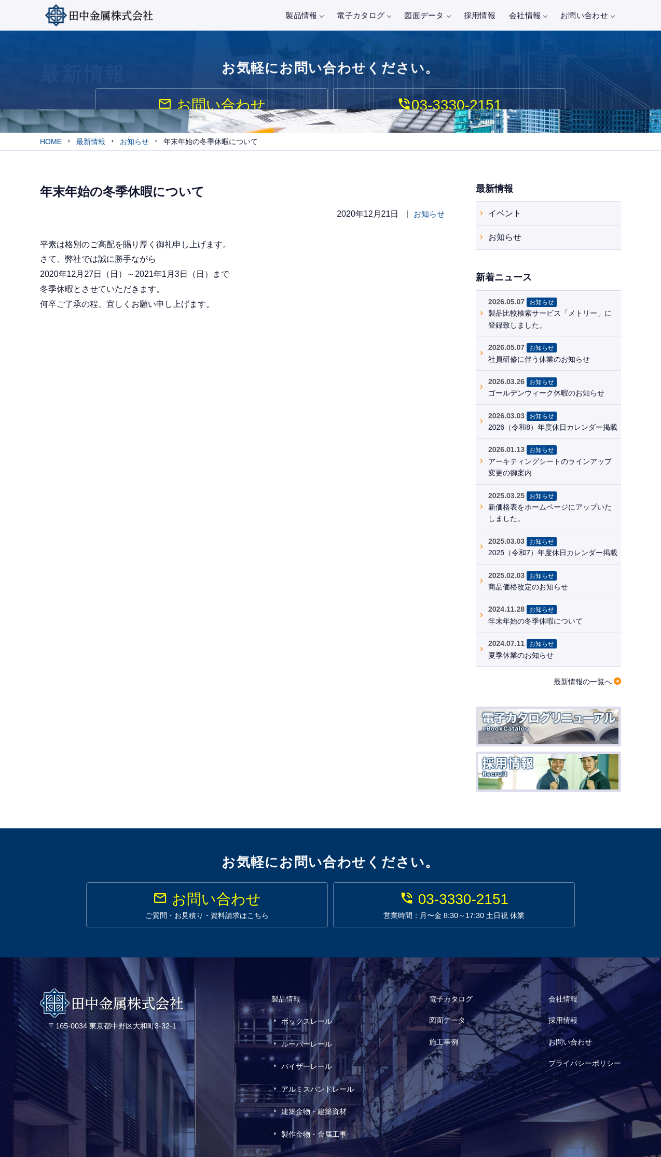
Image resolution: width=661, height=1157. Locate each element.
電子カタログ (364, 15)
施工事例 (443, 1033)
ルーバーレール (306, 1035)
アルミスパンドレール (317, 1065)
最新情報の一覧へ (583, 684)
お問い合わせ (587, 15)
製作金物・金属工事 (314, 1096)
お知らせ (428, 215)
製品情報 (304, 15)
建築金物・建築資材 (314, 1081)
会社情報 (528, 15)
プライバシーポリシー (584, 1047)
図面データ (427, 15)
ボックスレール (306, 1019)
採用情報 (479, 15)
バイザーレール (306, 1050)
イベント (504, 214)
